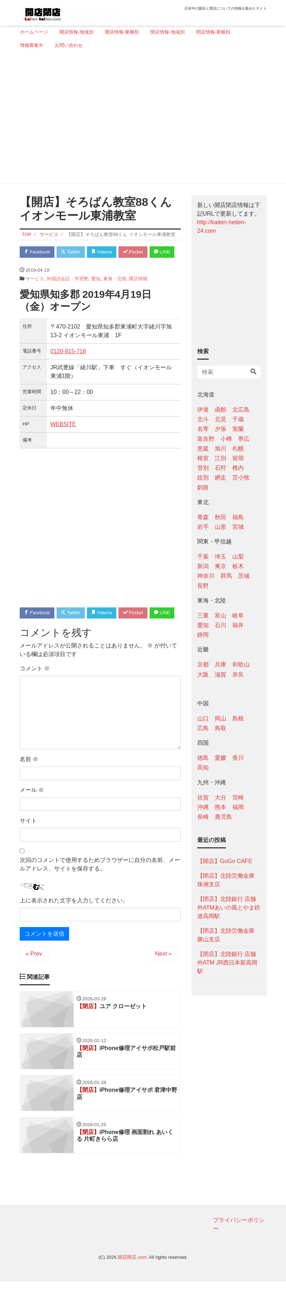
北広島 (240, 409)
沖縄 (203, 807)
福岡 (238, 807)
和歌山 (240, 664)
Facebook (37, 252)
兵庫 (220, 664)
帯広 (243, 439)
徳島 (203, 758)
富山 (220, 615)
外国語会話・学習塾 (67, 293)
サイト (28, 849)
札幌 (238, 448)
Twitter (72, 252)
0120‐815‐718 (68, 366)
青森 (203, 517)
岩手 (203, 527)
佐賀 (203, 797)
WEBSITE (63, 438)
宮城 (238, 527)
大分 (220, 797)
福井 (238, 625)
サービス (34, 293)
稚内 (238, 468)
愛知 (96, 293)
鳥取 (220, 728)
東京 (220, 566)
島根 (238, 718)
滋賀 (220, 674)
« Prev (34, 982)
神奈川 (205, 576)
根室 (203, 458)
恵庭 (203, 448)
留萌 (238, 458)
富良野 (205, 439)
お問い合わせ (69, 45)
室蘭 (238, 429)
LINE (32, 266)
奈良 (238, 674)
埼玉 (220, 556)
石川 (220, 625)
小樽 (226, 439)
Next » (163, 982)
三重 (203, 615)
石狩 (220, 468)
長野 (203, 586)
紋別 (203, 477)
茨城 (243, 576)
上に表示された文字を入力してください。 (74, 929)
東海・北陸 (114, 293)
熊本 (220, 807)
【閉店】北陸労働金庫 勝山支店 (226, 935)
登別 (203, 468)
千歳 (238, 419)
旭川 (220, 448)
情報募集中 (31, 45)
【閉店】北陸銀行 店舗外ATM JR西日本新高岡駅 (227, 962)
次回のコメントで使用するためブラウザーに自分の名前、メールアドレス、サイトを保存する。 (100, 893)
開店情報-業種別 (122, 32)
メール (32, 818)
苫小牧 (240, 477)
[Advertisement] (140, 119)
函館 (220, 409)
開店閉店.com (132, 1287)
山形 (220, 527)
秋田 (220, 517)
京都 (203, 664)
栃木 (238, 566)
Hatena (104, 252)
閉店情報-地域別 (167, 32)
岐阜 (238, 615)
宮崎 (238, 797)
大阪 (203, 674)
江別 (220, 458)
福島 (238, 517)
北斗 (203, 419)
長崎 (203, 817)
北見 (220, 419)
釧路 (203, 487)
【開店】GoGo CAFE (224, 861)
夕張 (220, 429)
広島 (203, 728)
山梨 (238, 556)
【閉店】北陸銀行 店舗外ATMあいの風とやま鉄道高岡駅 (229, 907)
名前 (29, 788)
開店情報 (138, 293)
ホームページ (34, 32)
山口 (203, 718)
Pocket (136, 252)
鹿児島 (223, 817)
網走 (220, 477)
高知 (203, 767)
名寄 (203, 429)
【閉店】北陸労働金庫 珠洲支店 (226, 880)
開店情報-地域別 (76, 32)
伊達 (203, 409)
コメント (35, 697)
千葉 (203, 556)
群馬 (226, 576)
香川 (238, 758)
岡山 (220, 718)
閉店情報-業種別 (213, 32)
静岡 (203, 635)
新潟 (203, 566)
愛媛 (220, 758)
